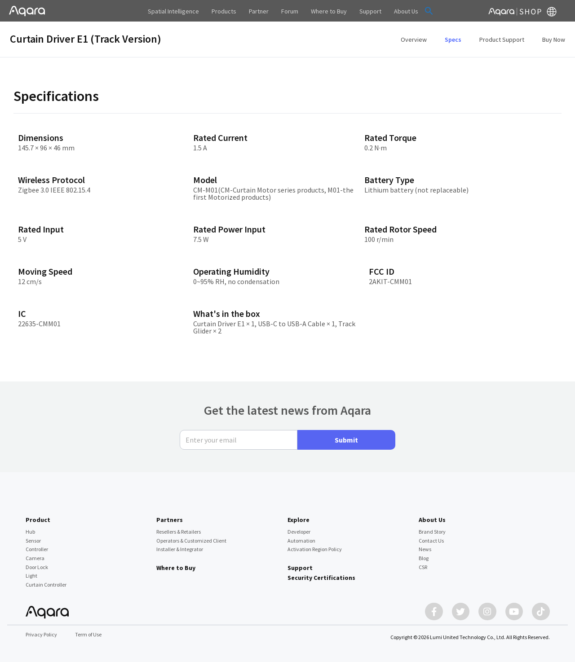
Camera (35, 557)
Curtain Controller (46, 584)
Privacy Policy (41, 634)
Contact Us (431, 540)
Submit (346, 439)
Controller (37, 549)
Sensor (33, 540)
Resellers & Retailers (178, 531)
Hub (30, 531)
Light (31, 575)
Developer (299, 531)
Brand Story (432, 531)
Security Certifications (321, 578)
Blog (424, 557)
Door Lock (37, 566)
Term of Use (88, 634)
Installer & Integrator (179, 549)
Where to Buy (175, 567)
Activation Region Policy (315, 549)
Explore (299, 519)
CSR (423, 566)
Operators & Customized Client (191, 540)
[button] (429, 11)
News (425, 549)
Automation (301, 540)
